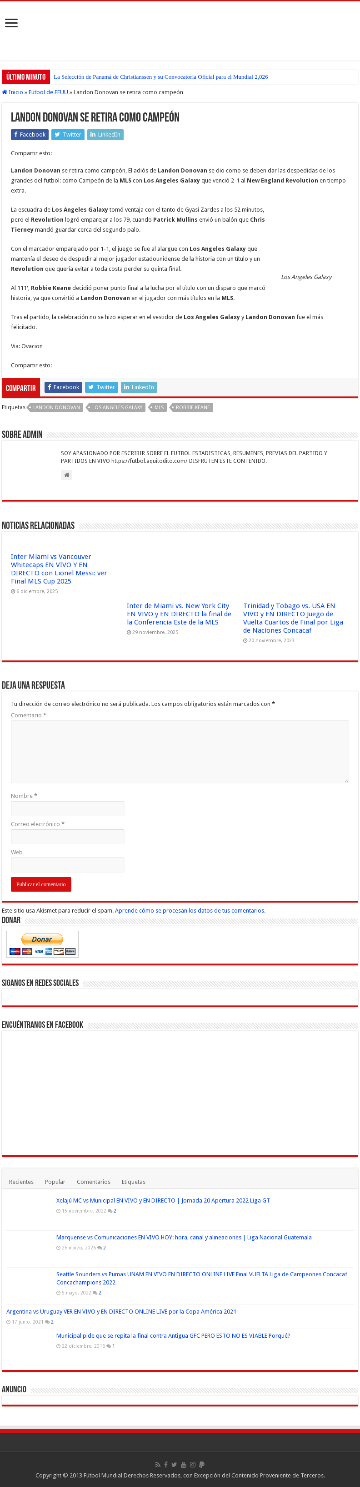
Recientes (21, 1181)
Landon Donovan (56, 408)
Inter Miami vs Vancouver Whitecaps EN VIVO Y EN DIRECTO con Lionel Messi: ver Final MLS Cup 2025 (59, 569)
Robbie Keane (193, 408)
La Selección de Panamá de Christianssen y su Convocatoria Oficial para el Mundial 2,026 (161, 76)
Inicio (12, 92)
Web (17, 852)
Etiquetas (133, 1181)
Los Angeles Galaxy (117, 408)
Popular (55, 1181)
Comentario (28, 715)
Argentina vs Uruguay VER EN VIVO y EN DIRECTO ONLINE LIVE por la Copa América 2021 (121, 1311)
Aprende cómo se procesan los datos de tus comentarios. (190, 910)
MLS (159, 408)
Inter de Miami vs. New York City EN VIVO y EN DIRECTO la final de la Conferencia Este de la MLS (179, 614)
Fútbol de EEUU (48, 92)
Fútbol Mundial (103, 1475)
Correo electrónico (38, 824)
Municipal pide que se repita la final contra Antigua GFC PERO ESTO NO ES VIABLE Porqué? (173, 1335)
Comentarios (93, 1181)
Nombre (24, 795)
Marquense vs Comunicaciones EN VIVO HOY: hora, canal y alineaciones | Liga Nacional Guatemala (184, 1237)
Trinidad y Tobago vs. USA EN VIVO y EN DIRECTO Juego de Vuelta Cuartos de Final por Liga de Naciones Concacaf (293, 618)
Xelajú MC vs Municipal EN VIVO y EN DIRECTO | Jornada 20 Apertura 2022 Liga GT (163, 1200)
